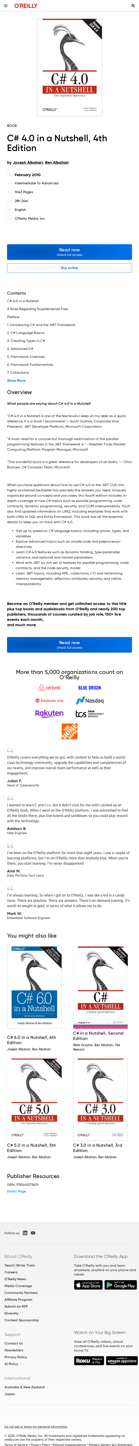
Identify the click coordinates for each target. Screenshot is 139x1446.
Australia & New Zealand (24, 1387)
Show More (16, 380)
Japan (9, 1394)
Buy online (69, 267)
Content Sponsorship (21, 1320)
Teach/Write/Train (19, 1265)
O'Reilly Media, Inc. (30, 218)
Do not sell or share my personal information (35, 1427)
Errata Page (16, 1191)
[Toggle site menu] (5, 5)
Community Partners (21, 1292)
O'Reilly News (15, 1279)
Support (12, 1334)
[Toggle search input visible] (133, 5)
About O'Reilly (18, 1256)
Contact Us (13, 1343)
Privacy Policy (15, 1357)
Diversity (11, 1313)
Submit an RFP (16, 1306)
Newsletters (13, 1350)
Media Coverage (18, 1286)
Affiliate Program (18, 1299)
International (17, 1378)
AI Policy (11, 1364)
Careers (10, 1272)
